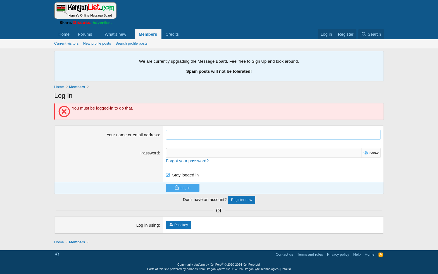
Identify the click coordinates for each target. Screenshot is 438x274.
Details (285, 269)
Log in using (147, 225)
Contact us (284, 254)
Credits (172, 34)
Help (357, 254)
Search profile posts (131, 43)
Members (148, 34)
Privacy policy (338, 254)
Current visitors (66, 43)
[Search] (371, 34)
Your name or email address (133, 134)
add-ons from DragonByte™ (206, 269)
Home (64, 34)
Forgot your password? (187, 160)
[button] (97, 34)
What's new (115, 34)
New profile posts (97, 43)
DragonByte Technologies (261, 269)
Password (150, 153)
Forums (85, 34)
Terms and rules (310, 254)
